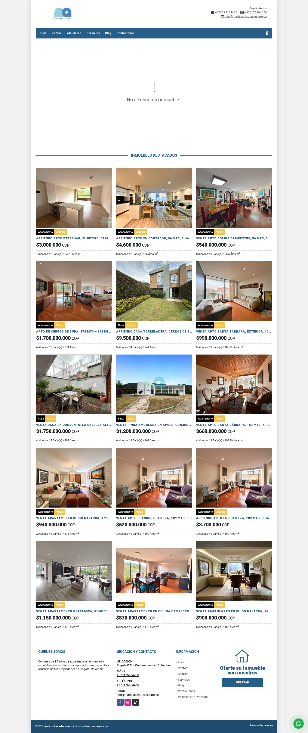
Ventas (57, 33)
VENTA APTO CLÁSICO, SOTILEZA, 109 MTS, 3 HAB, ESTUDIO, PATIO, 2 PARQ (176, 518)
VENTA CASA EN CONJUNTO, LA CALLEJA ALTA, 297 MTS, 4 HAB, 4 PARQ (94, 425)
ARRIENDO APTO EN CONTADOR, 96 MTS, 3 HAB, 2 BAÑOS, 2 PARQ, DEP (172, 238)
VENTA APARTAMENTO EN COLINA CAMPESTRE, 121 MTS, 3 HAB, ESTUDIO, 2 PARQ (181, 611)
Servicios (93, 33)
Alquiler (183, 674)
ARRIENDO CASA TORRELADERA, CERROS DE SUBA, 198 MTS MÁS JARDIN (174, 331)
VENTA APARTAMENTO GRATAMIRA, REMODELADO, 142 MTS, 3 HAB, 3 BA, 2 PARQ (101, 611)
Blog (108, 33)
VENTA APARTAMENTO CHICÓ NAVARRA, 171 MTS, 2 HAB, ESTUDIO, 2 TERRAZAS (100, 518)
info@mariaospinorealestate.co (138, 694)
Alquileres (74, 33)
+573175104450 (226, 12)
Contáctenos (126, 33)
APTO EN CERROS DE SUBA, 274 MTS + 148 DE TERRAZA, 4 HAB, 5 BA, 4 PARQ (97, 331)
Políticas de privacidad (193, 697)
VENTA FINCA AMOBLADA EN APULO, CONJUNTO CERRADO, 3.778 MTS (172, 425)
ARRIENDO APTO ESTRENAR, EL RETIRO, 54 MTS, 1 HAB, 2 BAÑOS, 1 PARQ (94, 238)
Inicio (43, 33)
